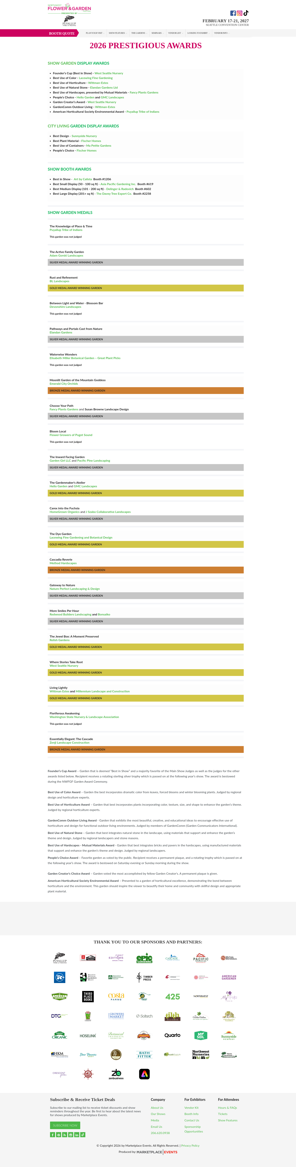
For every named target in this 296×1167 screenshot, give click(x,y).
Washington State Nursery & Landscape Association (84, 717)
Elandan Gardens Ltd (104, 87)
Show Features (117, 33)
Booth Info (191, 1114)
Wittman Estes (59, 691)
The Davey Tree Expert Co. (114, 193)
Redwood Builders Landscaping (70, 614)
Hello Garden (85, 97)
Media (155, 1120)
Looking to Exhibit (197, 33)
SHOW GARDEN (62, 63)
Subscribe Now (65, 1125)
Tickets (222, 1114)
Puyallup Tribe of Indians (142, 111)
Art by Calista (83, 179)
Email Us (156, 1126)
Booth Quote (62, 33)
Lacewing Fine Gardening (96, 78)
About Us (157, 1107)
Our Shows (158, 1114)
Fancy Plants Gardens (144, 92)
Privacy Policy (190, 1145)
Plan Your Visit (94, 33)
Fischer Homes (91, 141)
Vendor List (174, 33)
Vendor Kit (191, 1107)
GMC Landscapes (112, 97)
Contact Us (191, 1120)
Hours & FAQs (227, 1107)
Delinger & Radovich (120, 189)
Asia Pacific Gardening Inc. (118, 184)
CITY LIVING (58, 126)
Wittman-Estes (98, 82)
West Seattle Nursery (109, 73)
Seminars (157, 33)
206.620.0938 (160, 1133)
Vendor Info (220, 33)
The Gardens (138, 33)
